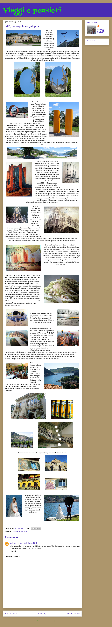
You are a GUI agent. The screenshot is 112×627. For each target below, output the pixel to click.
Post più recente (11, 613)
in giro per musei (17, 531)
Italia (25, 531)
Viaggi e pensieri (32, 11)
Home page (42, 613)
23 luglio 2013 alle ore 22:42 (27, 543)
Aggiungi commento (13, 556)
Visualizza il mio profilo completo (101, 31)
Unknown (13, 543)
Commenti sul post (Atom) (46, 621)
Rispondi (13, 551)
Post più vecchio (73, 613)
